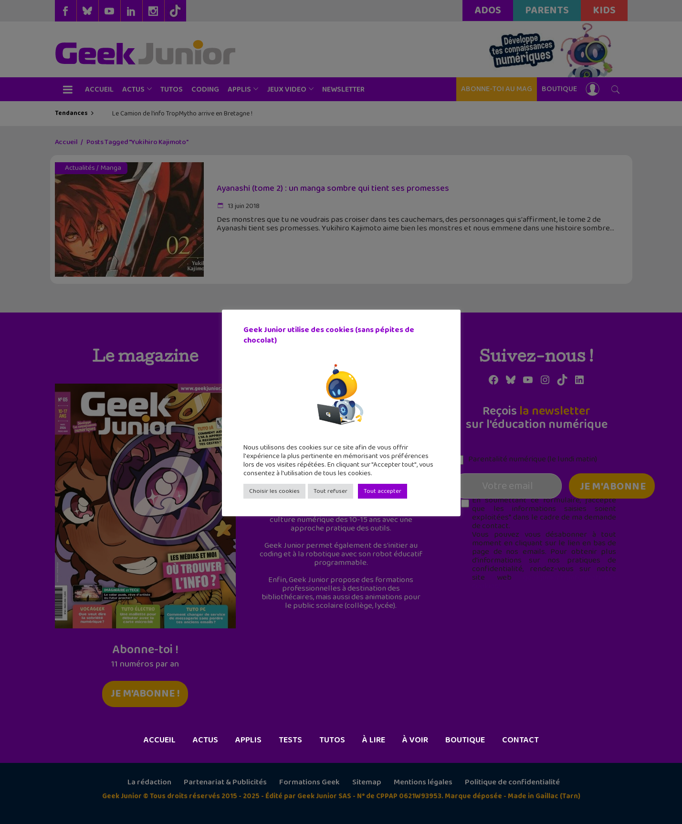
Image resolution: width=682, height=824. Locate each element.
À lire (373, 740)
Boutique (465, 740)
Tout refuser (330, 491)
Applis (248, 740)
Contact (520, 740)
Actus (205, 740)
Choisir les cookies (274, 491)
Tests (290, 740)
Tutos (332, 740)
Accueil (160, 740)
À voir (415, 740)
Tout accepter (382, 491)
